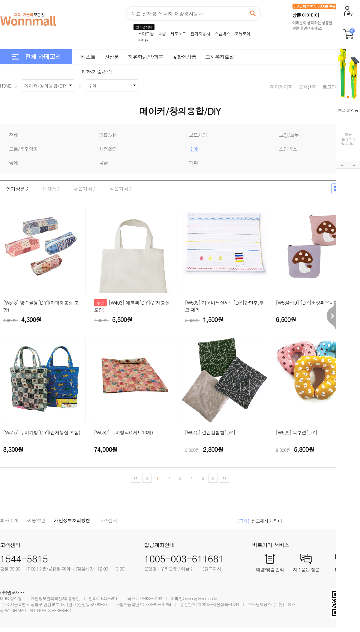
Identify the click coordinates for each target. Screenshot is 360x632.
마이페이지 (281, 86)
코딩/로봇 (289, 135)
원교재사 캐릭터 (266, 521)
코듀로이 (242, 34)
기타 (193, 162)
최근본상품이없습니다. (348, 139)
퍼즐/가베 (109, 135)
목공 (162, 34)
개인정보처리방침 (72, 520)
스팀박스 (222, 34)
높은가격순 (121, 188)
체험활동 (108, 149)
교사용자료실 (219, 57)
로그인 (329, 86)
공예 (13, 162)
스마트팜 (146, 34)
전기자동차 (200, 34)
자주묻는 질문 (306, 569)
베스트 (88, 57)
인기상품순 (18, 188)
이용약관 (36, 520)
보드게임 (198, 135)
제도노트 (178, 34)
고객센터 (307, 86)
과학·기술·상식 (96, 72)
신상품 (111, 57)
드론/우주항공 (23, 149)
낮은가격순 (85, 188)
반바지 (144, 40)
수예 (193, 149)
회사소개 (9, 520)
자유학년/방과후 (145, 57)
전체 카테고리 (43, 56)
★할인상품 (184, 57)
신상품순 (51, 188)
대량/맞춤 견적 (270, 569)
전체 (13, 135)
